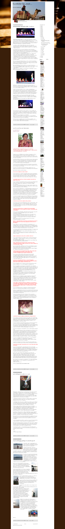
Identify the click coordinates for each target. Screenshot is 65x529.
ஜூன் (42, 49)
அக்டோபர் (42, 39)
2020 (41, 32)
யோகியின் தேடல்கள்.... (22, 4)
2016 (41, 36)
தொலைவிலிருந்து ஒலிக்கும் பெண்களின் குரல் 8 (24, 440)
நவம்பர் (42, 38)
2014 (41, 57)
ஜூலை (42, 48)
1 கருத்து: (27, 520)
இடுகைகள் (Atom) (19, 525)
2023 (41, 29)
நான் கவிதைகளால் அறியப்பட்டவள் (21, 374)
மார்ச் (42, 52)
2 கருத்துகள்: (27, 124)
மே (41, 50)
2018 (41, 34)
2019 (41, 33)
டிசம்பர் (42, 37)
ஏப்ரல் (42, 51)
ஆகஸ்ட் (42, 47)
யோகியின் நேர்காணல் (41, 172)
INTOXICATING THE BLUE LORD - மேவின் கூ (23, 26)
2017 (41, 35)
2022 (41, 30)
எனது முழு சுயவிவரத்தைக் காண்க (22, 21)
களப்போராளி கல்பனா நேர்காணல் (21, 128)
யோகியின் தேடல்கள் (22, 20)
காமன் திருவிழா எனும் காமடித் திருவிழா (42, 78)
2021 (41, 31)
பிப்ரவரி (42, 53)
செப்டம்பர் (42, 46)
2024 (41, 28)
